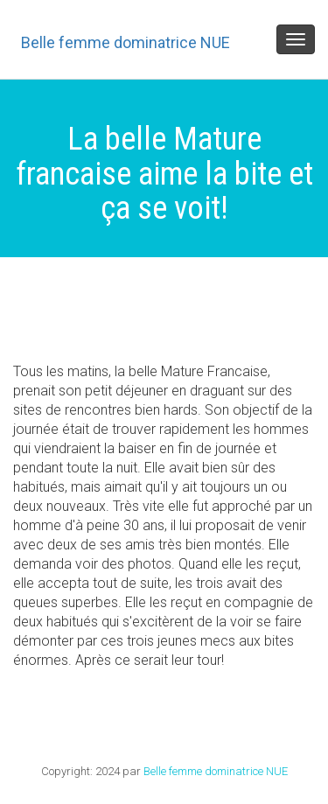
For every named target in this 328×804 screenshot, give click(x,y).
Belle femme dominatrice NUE (125, 42)
